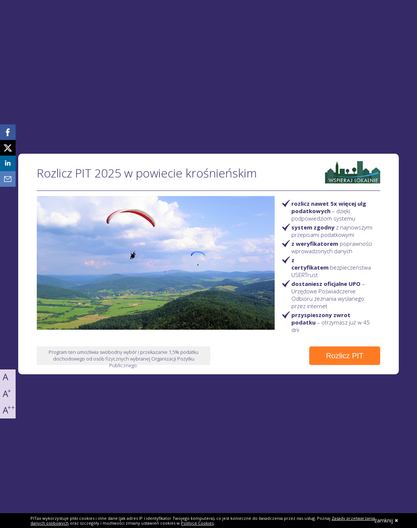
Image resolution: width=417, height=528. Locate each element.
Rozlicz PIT (344, 356)
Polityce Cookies (197, 523)
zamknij (386, 520)
